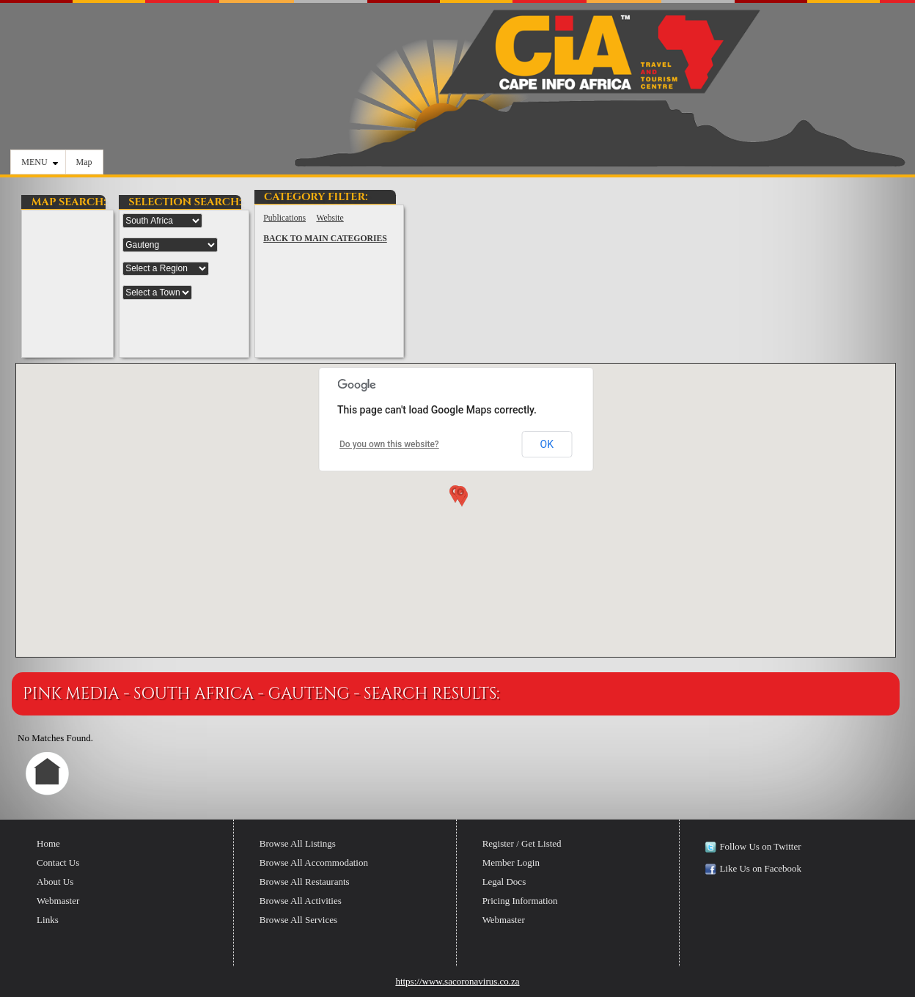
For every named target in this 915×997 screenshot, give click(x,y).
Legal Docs (504, 881)
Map (84, 162)
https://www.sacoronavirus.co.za (457, 981)
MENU (39, 162)
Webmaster (58, 900)
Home (48, 843)
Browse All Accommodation (314, 862)
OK (547, 444)
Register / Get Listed (522, 843)
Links (48, 919)
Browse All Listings (298, 843)
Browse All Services (298, 919)
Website (329, 218)
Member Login (511, 862)
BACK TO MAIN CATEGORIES (325, 238)
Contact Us (58, 862)
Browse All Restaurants (305, 881)
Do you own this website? (389, 444)
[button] (459, 497)
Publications (284, 218)
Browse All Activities (301, 900)
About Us (55, 881)
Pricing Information (520, 900)
